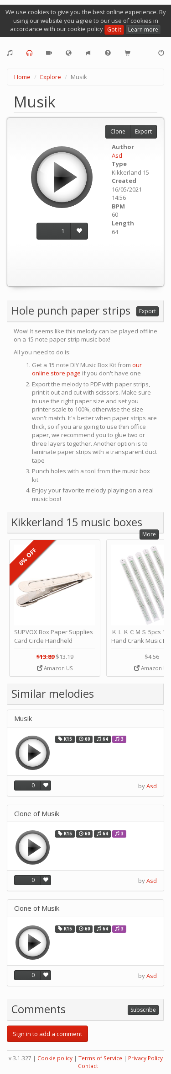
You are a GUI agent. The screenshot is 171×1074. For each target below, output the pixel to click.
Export (143, 131)
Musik (23, 718)
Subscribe (143, 1010)
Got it (114, 29)
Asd (117, 155)
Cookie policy (55, 1058)
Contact (88, 1066)
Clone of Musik (36, 814)
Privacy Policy (145, 1058)
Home (22, 77)
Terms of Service (100, 1058)
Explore (50, 77)
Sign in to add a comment (47, 1034)
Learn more (143, 29)
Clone (117, 131)
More (149, 534)
